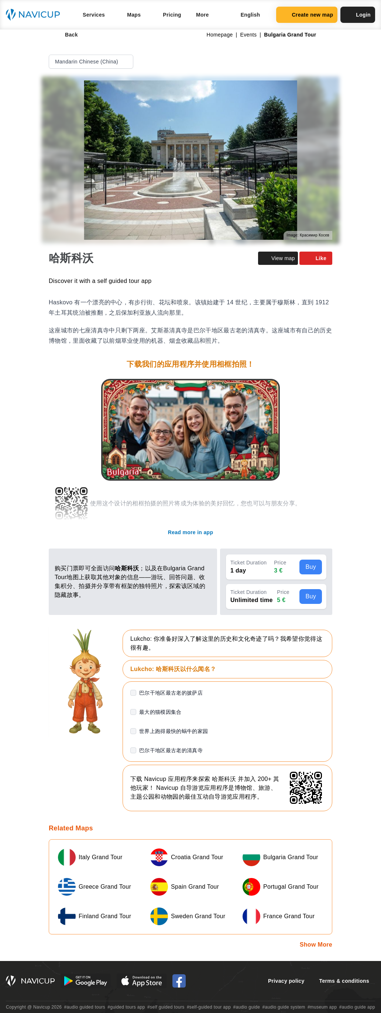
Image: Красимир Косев (307, 235)
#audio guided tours (85, 1007)
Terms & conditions (344, 981)
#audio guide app (357, 1007)
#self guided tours (166, 1007)
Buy (310, 567)
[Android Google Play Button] (86, 981)
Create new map (307, 14)
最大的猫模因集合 (160, 712)
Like (315, 258)
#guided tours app (126, 1007)
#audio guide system (283, 1007)
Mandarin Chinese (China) (91, 61)
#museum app (322, 1007)
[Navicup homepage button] (35, 15)
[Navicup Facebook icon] (179, 981)
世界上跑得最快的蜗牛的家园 (173, 731)
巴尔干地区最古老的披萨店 (171, 693)
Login (358, 14)
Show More (316, 944)
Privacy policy (286, 981)
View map (278, 258)
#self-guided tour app (209, 1007)
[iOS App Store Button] (142, 981)
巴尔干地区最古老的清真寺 (171, 750)
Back (66, 34)
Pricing (172, 15)
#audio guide (246, 1007)
